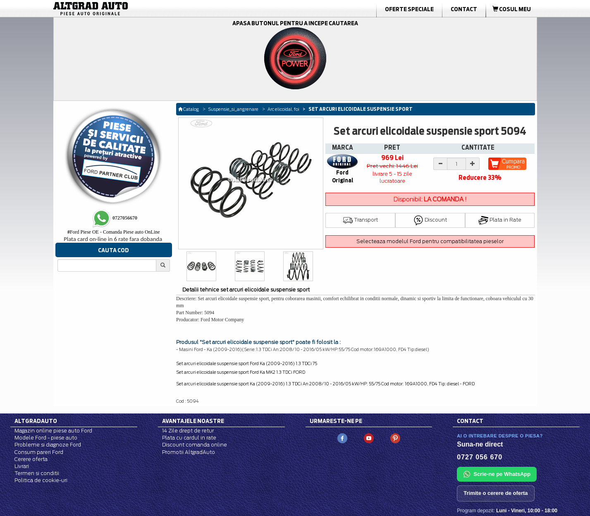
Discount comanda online (194, 445)
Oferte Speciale (409, 9)
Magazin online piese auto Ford (53, 431)
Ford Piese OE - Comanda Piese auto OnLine (113, 232)
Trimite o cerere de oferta (495, 493)
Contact (464, 9)
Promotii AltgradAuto (188, 452)
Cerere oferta (31, 459)
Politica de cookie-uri (40, 480)
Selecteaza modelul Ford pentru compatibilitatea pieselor (430, 241)
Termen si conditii (36, 473)
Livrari (21, 466)
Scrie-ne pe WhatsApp (496, 474)
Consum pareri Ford (38, 452)
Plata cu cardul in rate (189, 438)
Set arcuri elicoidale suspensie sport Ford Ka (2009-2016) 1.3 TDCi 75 (246, 363)
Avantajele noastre (193, 421)
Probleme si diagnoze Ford (47, 445)
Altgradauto (35, 421)
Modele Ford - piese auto (45, 438)
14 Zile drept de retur (188, 431)
